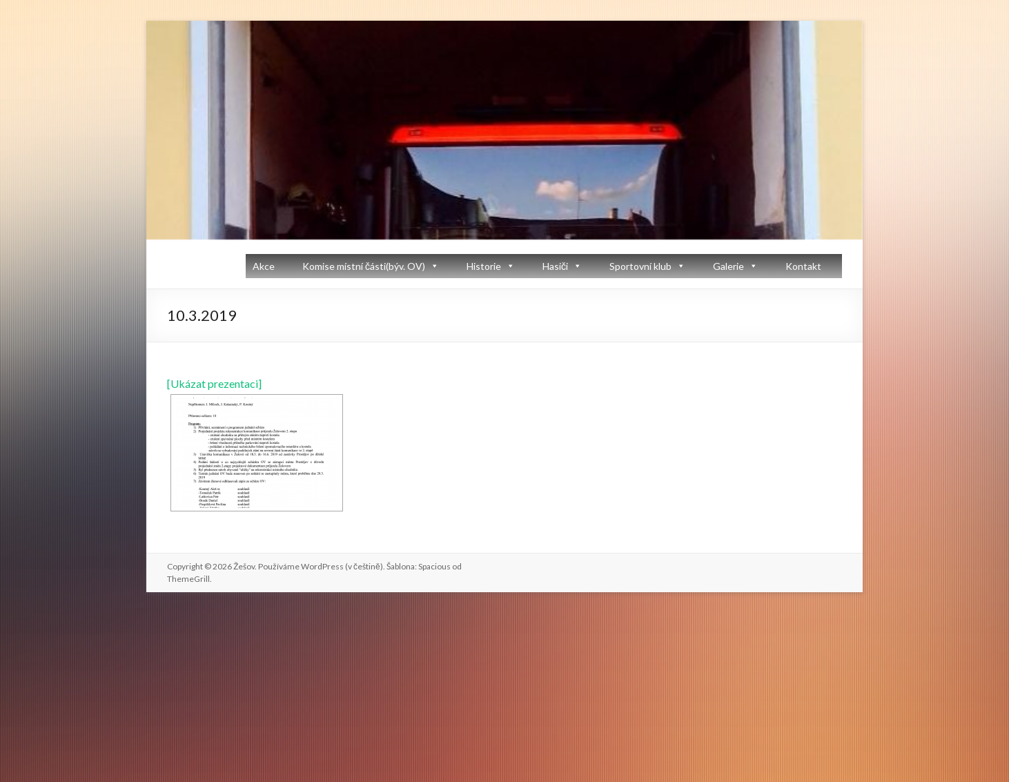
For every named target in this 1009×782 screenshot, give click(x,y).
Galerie (728, 266)
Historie (484, 266)
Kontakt (803, 266)
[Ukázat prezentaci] (214, 383)
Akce (264, 266)
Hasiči (555, 266)
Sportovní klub (640, 266)
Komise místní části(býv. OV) (363, 266)
